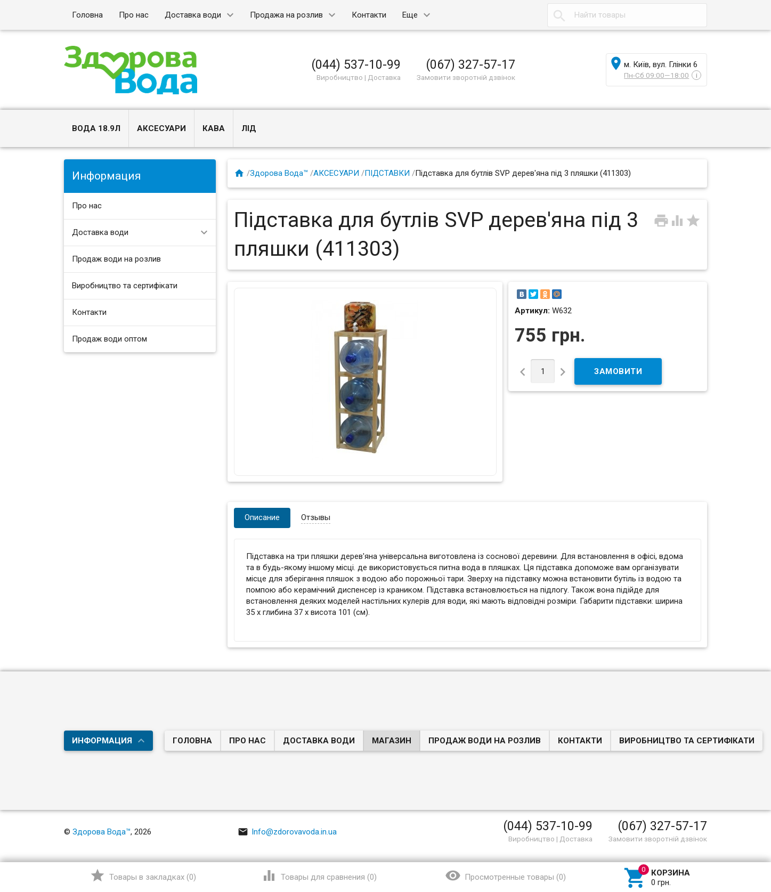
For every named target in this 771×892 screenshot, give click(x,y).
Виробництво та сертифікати (124, 285)
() (143, 875)
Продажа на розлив (286, 15)
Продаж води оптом (109, 339)
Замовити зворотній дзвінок (466, 77)
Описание (262, 517)
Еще (410, 15)
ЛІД (248, 128)
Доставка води (193, 15)
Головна (87, 15)
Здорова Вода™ (279, 173)
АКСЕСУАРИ (161, 128)
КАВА (213, 128)
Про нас (134, 15)
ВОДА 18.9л (96, 128)
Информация (102, 740)
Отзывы (315, 517)
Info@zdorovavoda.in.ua (287, 832)
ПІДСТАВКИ (387, 173)
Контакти (369, 15)
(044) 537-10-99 (356, 64)
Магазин (391, 740)
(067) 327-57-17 (470, 64)
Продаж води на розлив (116, 259)
